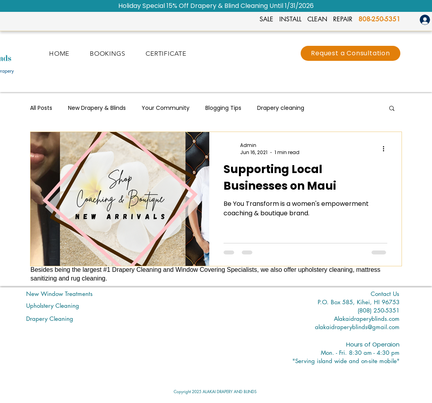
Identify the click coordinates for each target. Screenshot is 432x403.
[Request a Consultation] (350, 53)
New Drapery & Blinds (97, 108)
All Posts (41, 108)
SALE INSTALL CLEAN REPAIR (309, 19)
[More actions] (386, 149)
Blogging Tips (223, 108)
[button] (392, 109)
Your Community (165, 108)
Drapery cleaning (280, 108)
